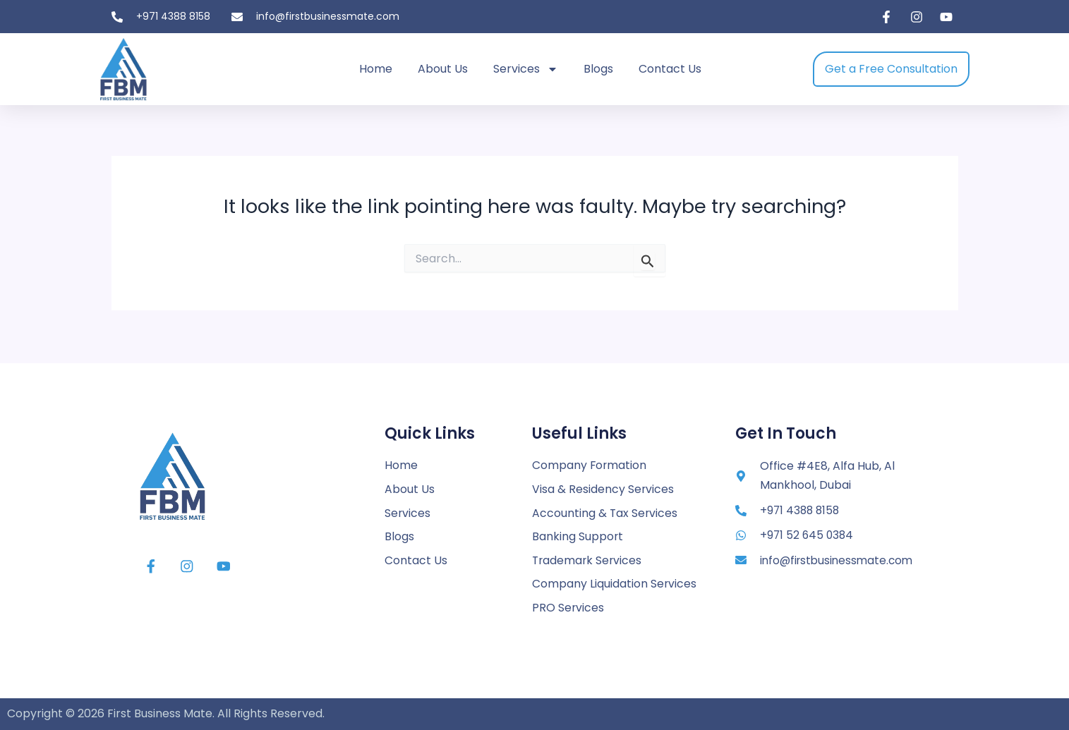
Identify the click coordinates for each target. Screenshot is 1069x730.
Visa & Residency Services (603, 488)
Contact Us (670, 69)
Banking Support (578, 536)
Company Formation (590, 464)
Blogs (598, 69)
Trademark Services (588, 560)
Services (525, 69)
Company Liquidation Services (614, 584)
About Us (443, 69)
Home (375, 69)
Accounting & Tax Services (605, 512)
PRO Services (568, 608)
